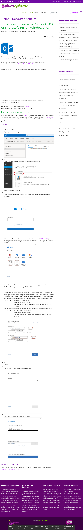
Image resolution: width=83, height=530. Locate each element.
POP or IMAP (44, 239)
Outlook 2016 (22, 64)
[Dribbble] (15, 1)
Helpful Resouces (57, 527)
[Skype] (23, 1)
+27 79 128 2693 (56, 1)
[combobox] (60, 12)
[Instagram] (18, 1)
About (31, 12)
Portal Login (46, 527)
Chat (42, 526)
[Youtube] (10, 1)
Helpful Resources (13, 31)
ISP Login (31, 527)
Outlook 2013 (6, 469)
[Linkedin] (12, 1)
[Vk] (31, 1)
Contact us (26, 527)
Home (24, 12)
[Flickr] (28, 1)
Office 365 (31, 64)
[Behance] (21, 1)
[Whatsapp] (26, 1)
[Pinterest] (7, 1)
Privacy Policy (19, 527)
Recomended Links (67, 527)
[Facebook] (1, 1)
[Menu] (81, 12)
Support (37, 526)
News (52, 526)
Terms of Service (11, 527)
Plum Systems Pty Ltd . (44, 520)
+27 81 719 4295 (65, 1)
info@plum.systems (76, 1)
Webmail (28, 106)
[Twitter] (4, 1)
